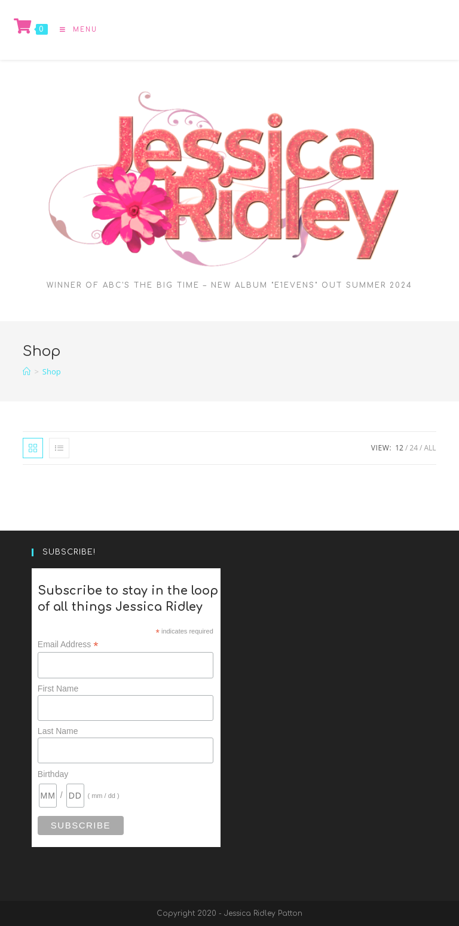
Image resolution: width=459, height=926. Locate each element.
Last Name (58, 731)
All (430, 448)
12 (399, 448)
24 (413, 448)
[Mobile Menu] (74, 29)
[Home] (26, 371)
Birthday (53, 774)
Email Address (68, 644)
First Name (58, 688)
